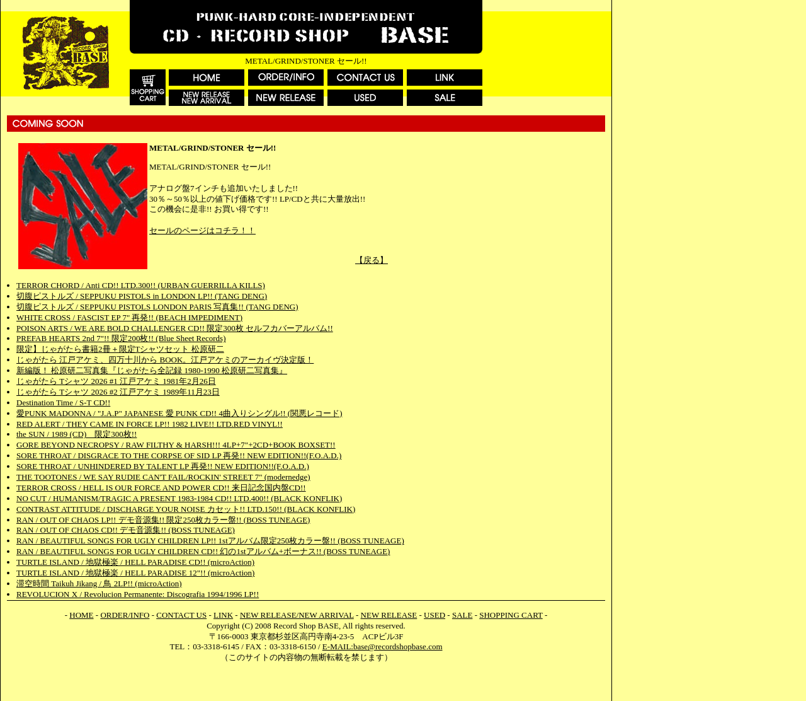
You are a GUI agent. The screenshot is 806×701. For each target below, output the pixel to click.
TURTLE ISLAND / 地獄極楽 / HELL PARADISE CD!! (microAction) (135, 562)
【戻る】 (371, 260)
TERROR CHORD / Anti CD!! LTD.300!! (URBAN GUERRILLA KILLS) (140, 285)
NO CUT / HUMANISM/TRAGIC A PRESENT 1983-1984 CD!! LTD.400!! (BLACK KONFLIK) (179, 498)
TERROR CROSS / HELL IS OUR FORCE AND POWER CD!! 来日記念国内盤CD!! (161, 487)
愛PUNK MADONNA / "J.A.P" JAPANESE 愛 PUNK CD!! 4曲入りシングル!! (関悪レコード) (179, 413)
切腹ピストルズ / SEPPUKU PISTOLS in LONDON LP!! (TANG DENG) (141, 296)
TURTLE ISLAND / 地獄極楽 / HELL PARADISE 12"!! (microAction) (135, 572)
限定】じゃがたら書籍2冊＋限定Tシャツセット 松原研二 (120, 349)
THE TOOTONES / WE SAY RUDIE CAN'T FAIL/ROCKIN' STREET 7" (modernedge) (163, 477)
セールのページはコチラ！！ (202, 230)
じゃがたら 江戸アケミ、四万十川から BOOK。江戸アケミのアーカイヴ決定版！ (165, 359)
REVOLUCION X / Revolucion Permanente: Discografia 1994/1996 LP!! (137, 594)
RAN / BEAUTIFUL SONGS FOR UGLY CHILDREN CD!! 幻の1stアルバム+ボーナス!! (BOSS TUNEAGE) (203, 551)
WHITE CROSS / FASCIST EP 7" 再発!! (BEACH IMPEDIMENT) (129, 317)
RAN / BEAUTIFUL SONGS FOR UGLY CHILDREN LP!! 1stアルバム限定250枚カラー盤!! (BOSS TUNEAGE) (210, 540)
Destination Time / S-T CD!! (63, 402)
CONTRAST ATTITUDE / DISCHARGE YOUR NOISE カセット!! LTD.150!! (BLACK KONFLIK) (185, 509)
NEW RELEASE (389, 615)
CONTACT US (181, 615)
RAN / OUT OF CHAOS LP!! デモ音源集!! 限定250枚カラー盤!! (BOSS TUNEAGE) (163, 519)
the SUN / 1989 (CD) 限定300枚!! (76, 434)
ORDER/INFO (124, 615)
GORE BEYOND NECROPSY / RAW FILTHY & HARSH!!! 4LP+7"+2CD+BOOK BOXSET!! (176, 444)
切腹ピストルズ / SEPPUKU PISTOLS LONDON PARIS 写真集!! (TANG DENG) (157, 306)
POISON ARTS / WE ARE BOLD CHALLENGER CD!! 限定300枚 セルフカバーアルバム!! (174, 328)
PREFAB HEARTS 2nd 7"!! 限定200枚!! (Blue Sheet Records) (121, 338)
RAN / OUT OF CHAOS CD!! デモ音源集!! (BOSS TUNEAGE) (125, 530)
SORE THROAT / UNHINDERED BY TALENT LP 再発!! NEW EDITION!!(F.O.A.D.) (162, 466)
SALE (462, 615)
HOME (81, 615)
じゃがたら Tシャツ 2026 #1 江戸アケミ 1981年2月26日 (116, 381)
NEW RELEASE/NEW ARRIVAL (297, 615)
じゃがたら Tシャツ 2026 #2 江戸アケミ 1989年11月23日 (118, 392)
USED (434, 615)
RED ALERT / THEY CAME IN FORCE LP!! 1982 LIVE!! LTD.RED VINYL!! (149, 424)
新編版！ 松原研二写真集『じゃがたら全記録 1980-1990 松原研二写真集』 (151, 370)
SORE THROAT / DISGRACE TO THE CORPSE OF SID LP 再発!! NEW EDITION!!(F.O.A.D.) (178, 455)
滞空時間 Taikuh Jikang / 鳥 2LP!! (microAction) (99, 583)
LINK (223, 615)
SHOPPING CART (510, 615)
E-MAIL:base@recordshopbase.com (382, 646)
